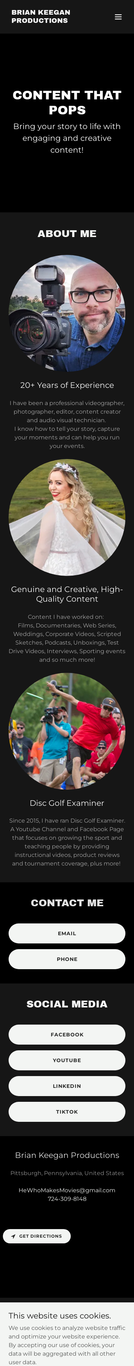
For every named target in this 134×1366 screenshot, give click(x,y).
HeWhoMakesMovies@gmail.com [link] (67, 1190)
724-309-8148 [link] (67, 1198)
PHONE (67, 959)
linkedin (67, 1086)
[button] (118, 17)
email (67, 933)
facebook (67, 1034)
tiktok (67, 1112)
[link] (49, 21)
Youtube (67, 1060)
